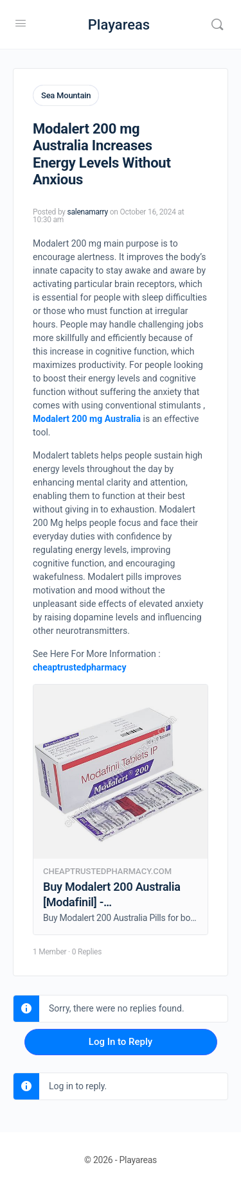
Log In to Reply (120, 1042)
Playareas (119, 25)
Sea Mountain (66, 95)
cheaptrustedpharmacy (79, 667)
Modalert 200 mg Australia (87, 419)
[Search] (217, 24)
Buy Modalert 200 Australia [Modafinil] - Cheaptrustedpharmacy (112, 902)
